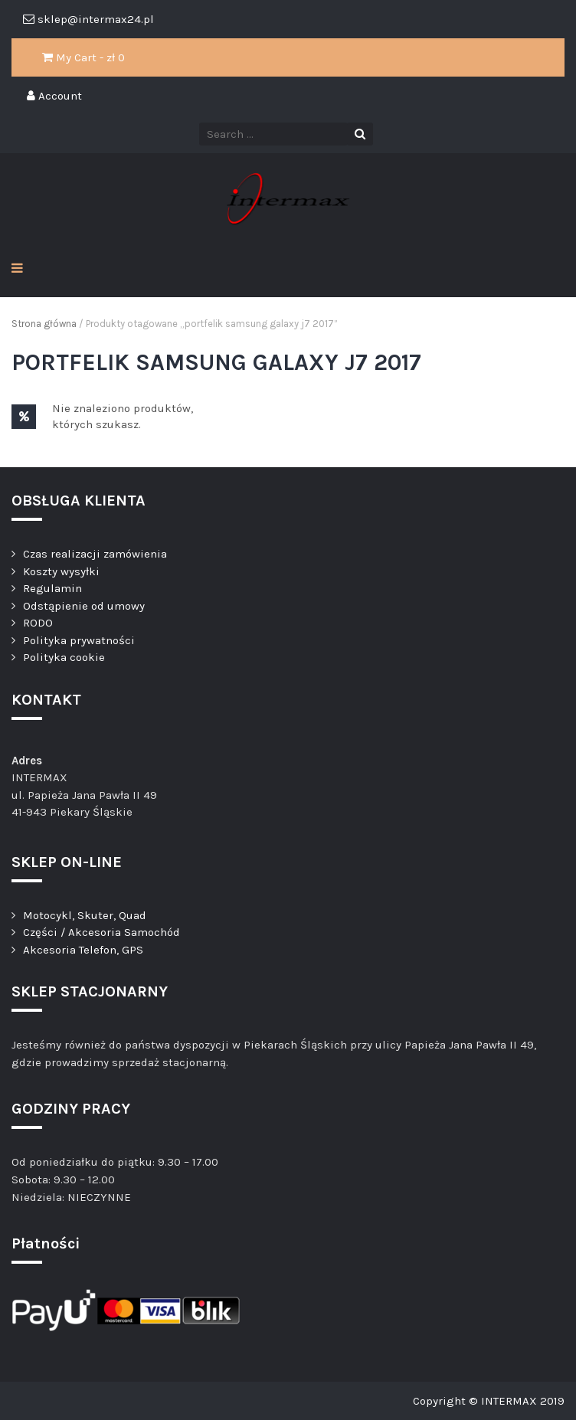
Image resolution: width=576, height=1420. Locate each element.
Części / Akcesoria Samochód (101, 932)
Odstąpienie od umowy (84, 606)
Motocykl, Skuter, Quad (84, 915)
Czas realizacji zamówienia (95, 554)
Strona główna (44, 323)
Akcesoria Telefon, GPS (83, 950)
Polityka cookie (64, 657)
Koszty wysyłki (61, 571)
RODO (38, 623)
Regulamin (52, 588)
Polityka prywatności (79, 640)
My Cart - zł (83, 57)
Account (54, 96)
